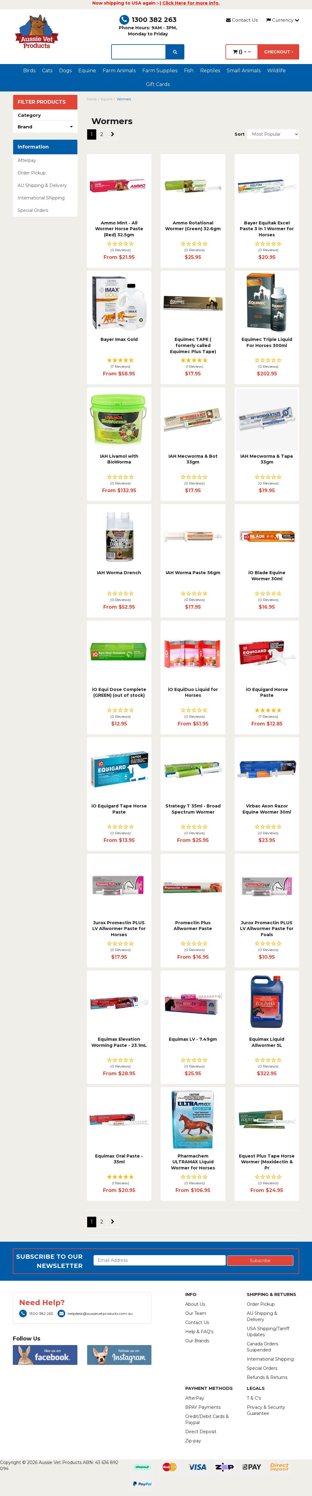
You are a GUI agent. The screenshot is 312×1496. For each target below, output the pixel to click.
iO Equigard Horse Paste (267, 692)
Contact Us (242, 20)
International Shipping (41, 198)
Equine (87, 70)
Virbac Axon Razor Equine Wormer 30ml (267, 809)
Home (92, 99)
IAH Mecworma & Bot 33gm (193, 459)
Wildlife (276, 70)
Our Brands (197, 1341)
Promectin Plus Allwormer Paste (193, 926)
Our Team (195, 1313)
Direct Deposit (200, 1431)
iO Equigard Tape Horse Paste (119, 809)
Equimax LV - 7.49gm (193, 1039)
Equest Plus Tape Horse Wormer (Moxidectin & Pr (267, 1162)
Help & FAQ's (199, 1331)
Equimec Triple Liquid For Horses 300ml (267, 342)
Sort (238, 134)
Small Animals (244, 70)
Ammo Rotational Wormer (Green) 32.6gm (193, 226)
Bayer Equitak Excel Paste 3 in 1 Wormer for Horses (267, 229)
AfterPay (194, 1398)
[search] (175, 51)
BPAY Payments (203, 1407)
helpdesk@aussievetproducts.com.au (95, 1313)
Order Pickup (32, 173)
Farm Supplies (159, 70)
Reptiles (210, 70)
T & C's (254, 1398)
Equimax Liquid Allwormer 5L (266, 1042)
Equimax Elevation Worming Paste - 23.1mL (119, 1042)
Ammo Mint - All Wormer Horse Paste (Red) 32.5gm (119, 229)
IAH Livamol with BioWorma (119, 459)
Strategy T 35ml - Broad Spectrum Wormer (193, 809)
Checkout (278, 52)
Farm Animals (119, 70)
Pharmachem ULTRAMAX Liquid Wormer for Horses (193, 1162)
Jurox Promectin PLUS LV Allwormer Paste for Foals (266, 928)
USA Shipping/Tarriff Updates (268, 1331)
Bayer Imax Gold (119, 339)
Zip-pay (193, 1441)
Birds (29, 70)
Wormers (124, 99)
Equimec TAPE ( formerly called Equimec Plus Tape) (193, 345)
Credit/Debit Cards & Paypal (207, 1419)
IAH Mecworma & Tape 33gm (266, 459)
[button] (119, 247)
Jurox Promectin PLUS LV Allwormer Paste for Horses (119, 928)
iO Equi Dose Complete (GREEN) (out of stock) (119, 692)
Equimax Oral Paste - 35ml (119, 1159)
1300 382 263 (147, 20)
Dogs (65, 70)
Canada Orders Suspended (262, 1347)
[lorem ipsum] (138, 51)
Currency (282, 20)
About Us (195, 1304)
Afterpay (27, 160)
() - (242, 52)
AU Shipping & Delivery (42, 185)
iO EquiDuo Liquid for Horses (193, 692)
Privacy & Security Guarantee (266, 1410)
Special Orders (33, 210)
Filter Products (42, 102)
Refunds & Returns (267, 1377)
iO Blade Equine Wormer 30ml (266, 576)
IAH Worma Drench (119, 572)
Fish (188, 70)
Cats (47, 70)
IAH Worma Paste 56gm (193, 572)
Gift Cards (158, 84)
